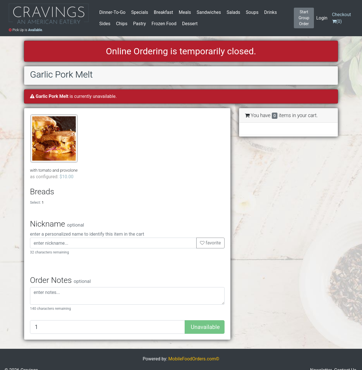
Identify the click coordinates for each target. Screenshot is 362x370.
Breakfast (163, 12)
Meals (185, 12)
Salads (233, 12)
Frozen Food (164, 23)
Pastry (139, 23)
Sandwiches (209, 12)
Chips (121, 23)
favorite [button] (210, 243)
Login (321, 18)
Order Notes (60, 280)
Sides (104, 23)
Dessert (190, 23)
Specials (139, 12)
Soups (252, 12)
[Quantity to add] (107, 327)
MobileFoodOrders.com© (193, 359)
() (341, 18)
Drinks (270, 12)
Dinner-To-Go (112, 12)
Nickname (57, 224)
